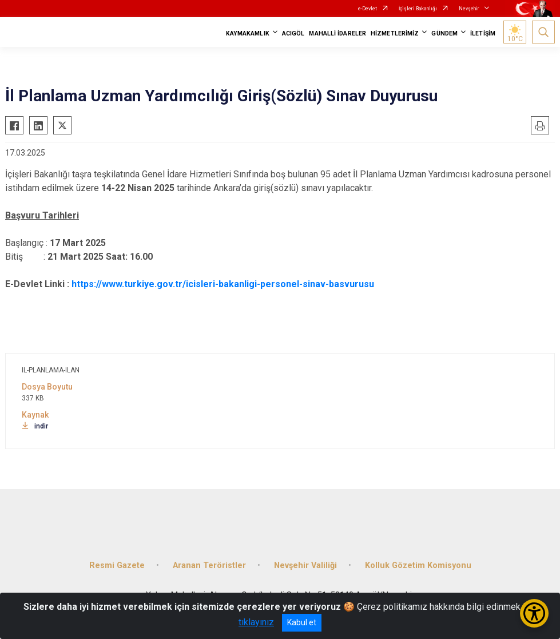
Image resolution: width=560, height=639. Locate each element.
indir (35, 426)
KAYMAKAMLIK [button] (247, 33)
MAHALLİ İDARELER (337, 33)
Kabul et (301, 622)
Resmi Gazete (117, 565)
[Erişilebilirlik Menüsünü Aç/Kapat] (534, 613)
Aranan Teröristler (209, 565)
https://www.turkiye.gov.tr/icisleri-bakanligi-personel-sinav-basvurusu (223, 284)
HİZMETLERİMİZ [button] (395, 33)
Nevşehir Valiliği (305, 565)
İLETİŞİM (482, 33)
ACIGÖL (293, 33)
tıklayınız (256, 622)
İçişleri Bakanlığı (418, 8)
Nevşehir (469, 8)
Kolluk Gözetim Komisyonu (418, 565)
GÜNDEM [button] (444, 33)
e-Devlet (367, 8)
